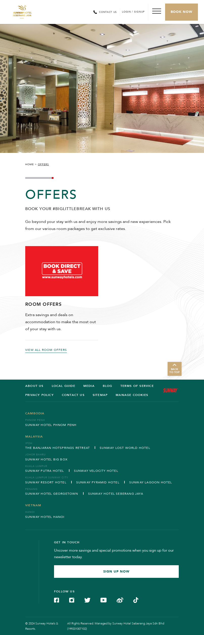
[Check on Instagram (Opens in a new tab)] (71, 600)
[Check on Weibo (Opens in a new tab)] (120, 600)
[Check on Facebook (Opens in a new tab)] (56, 600)
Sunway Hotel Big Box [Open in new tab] (46, 459)
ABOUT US (34, 386)
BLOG (107, 386)
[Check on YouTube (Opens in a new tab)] (103, 600)
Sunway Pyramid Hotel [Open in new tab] (97, 482)
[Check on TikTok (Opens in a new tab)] (135, 600)
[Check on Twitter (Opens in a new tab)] (87, 600)
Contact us (73, 395)
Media (89, 386)
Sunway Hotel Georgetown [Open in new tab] (51, 494)
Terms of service (137, 386)
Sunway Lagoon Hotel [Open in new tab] (150, 482)
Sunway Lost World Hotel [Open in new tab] (125, 448)
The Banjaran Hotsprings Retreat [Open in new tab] (57, 448)
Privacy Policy (39, 395)
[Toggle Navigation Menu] (156, 12)
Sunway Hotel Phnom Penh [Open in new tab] (51, 425)
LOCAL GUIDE (63, 386)
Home (29, 164)
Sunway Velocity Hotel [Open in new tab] (96, 471)
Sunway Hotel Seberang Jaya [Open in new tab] (115, 494)
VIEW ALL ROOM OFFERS (46, 350)
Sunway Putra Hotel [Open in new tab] (44, 471)
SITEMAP (100, 395)
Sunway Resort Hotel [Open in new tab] (45, 482)
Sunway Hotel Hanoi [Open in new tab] (45, 517)
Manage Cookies (132, 395)
